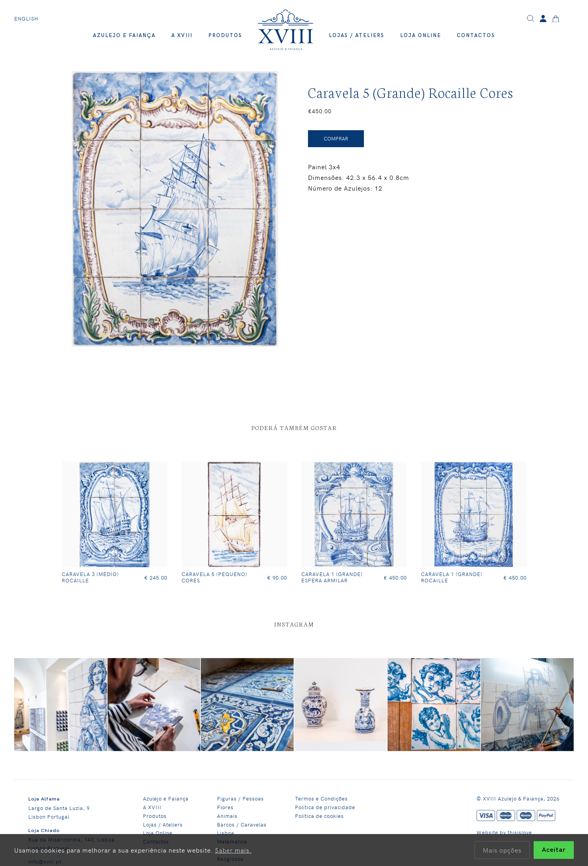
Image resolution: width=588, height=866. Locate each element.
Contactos (476, 35)
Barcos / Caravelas (242, 824)
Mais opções (502, 849)
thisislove (520, 832)
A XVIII (182, 35)
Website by (492, 832)
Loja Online (420, 35)
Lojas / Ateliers (356, 35)
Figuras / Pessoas (240, 798)
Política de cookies (319, 815)
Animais (227, 815)
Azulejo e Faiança (124, 35)
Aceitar (554, 850)
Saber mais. (233, 849)
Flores (225, 807)
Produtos (225, 35)
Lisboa (225, 832)
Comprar (336, 138)
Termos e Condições (321, 798)
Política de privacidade (325, 807)
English (26, 18)
